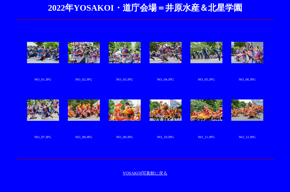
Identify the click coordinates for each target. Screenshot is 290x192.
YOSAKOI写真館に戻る (145, 173)
